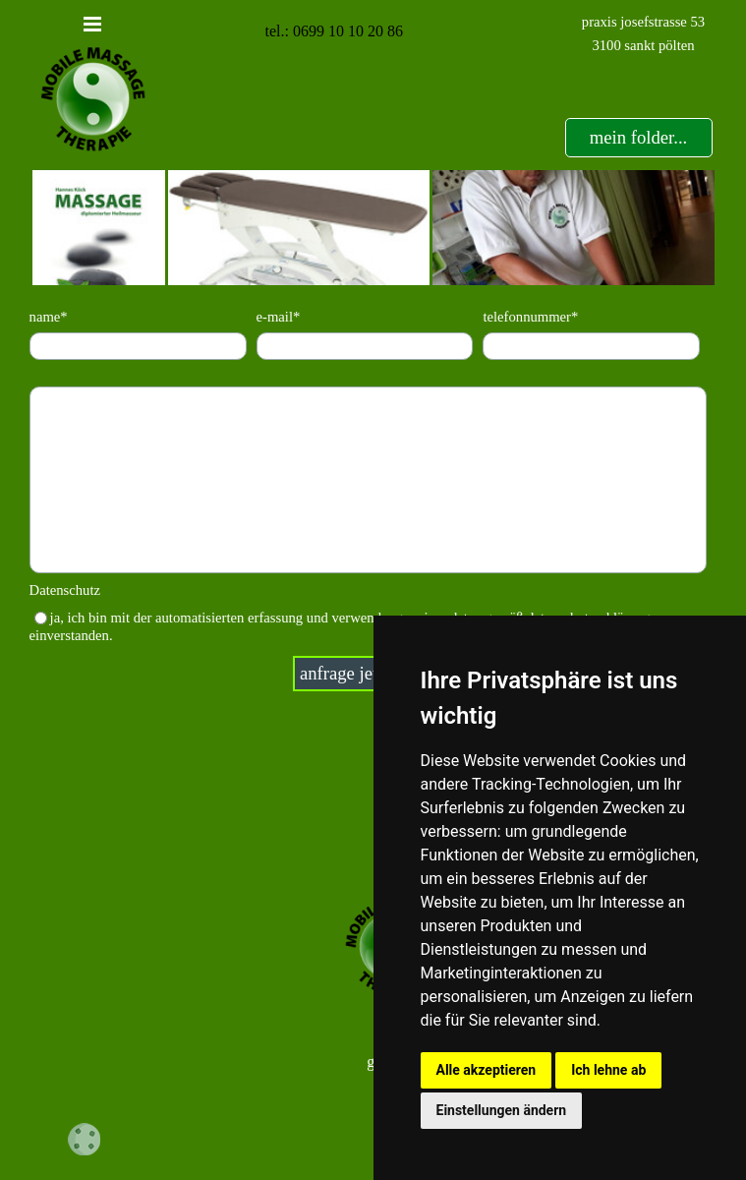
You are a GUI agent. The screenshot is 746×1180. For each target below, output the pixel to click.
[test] (639, 137)
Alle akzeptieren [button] (486, 1070)
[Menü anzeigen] (93, 24)
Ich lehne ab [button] (608, 1070)
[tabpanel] (643, 33)
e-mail (279, 316)
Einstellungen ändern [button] (501, 1110)
